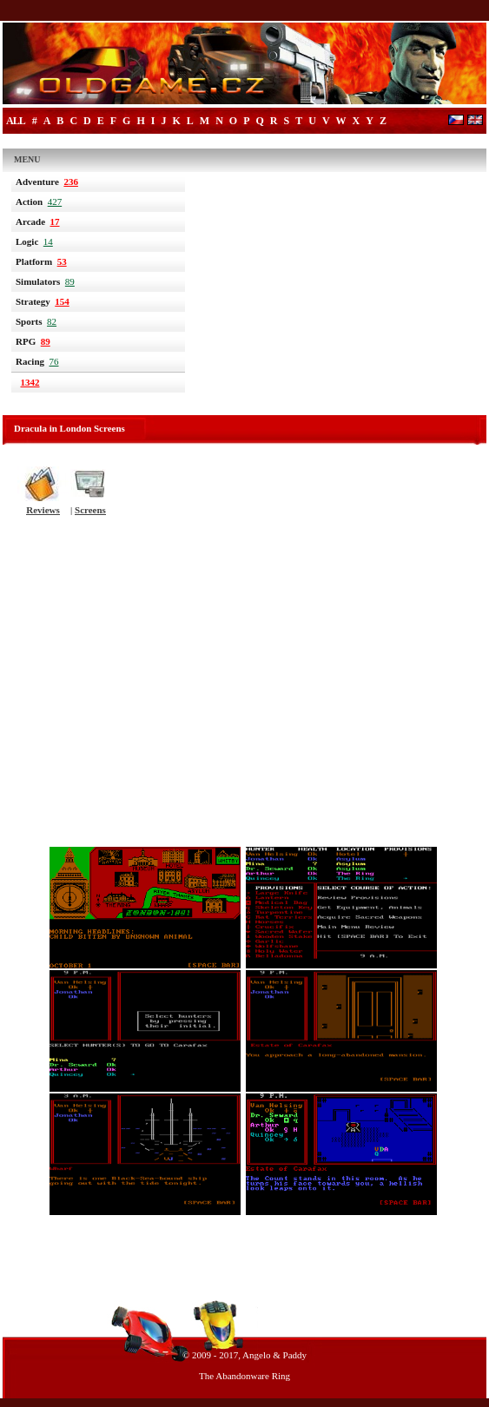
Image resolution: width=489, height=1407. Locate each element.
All (15, 121)
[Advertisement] (244, 687)
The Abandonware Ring (244, 1376)
